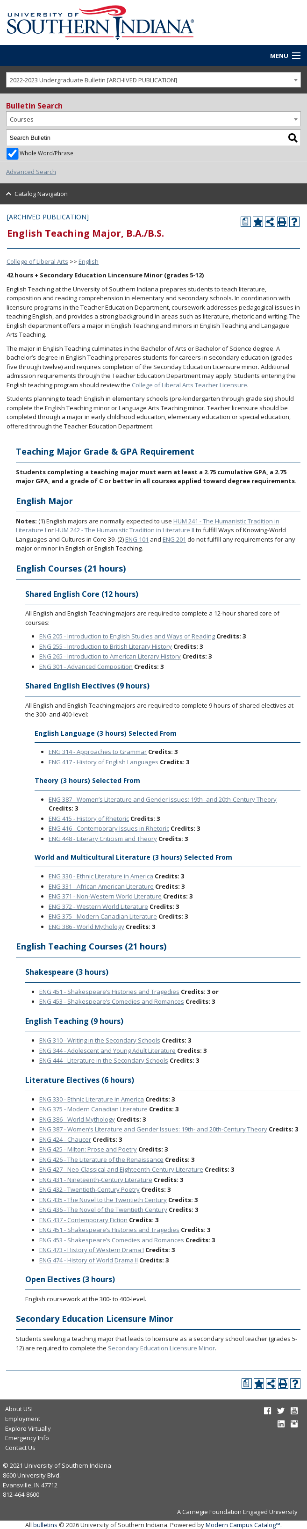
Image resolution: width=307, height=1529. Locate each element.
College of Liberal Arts (37, 261)
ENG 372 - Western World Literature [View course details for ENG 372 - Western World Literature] (98, 906)
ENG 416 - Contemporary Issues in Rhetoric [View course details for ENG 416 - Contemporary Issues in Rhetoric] (109, 828)
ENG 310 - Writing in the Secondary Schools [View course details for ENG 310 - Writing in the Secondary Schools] (99, 1040)
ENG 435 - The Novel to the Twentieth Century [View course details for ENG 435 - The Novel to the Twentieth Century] (103, 1200)
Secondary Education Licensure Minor (161, 1348)
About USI (19, 1409)
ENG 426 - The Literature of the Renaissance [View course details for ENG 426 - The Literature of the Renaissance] (101, 1159)
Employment (22, 1418)
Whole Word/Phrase (46, 153)
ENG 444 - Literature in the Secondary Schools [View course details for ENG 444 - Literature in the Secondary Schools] (103, 1060)
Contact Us (20, 1447)
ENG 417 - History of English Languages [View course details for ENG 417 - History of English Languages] (103, 762)
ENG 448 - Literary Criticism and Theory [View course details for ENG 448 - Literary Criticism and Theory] (103, 838)
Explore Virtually (28, 1428)
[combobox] (153, 79)
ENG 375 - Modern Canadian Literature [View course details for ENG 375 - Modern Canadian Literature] (103, 916)
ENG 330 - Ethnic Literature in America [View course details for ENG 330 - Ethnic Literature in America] (101, 876)
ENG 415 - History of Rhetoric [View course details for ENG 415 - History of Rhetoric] (89, 818)
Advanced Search (31, 171)
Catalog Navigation (41, 193)
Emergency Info (27, 1438)
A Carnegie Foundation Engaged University (237, 1511)
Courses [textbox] (22, 119)
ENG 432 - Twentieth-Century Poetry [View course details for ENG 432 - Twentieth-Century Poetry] (89, 1189)
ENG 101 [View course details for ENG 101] (137, 539)
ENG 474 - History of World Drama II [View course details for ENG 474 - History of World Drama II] (88, 1260)
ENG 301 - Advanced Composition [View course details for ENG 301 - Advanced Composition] (86, 666)
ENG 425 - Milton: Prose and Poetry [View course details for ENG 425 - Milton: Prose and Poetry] (88, 1149)
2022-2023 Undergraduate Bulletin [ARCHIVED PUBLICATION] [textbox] (93, 80)
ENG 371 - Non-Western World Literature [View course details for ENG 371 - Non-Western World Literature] (105, 896)
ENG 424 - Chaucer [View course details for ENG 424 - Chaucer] (65, 1139)
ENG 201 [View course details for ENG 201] (174, 539)
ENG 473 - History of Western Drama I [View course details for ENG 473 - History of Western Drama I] (91, 1250)
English (89, 261)
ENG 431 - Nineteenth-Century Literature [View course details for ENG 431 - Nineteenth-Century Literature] (95, 1179)
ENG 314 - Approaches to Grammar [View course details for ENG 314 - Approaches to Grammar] (98, 751)
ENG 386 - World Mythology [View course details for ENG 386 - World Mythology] (86, 926)
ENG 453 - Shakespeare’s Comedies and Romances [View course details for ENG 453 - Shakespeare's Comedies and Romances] (111, 1001)
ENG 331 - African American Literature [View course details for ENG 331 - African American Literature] (101, 886)
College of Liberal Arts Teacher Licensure (189, 385)
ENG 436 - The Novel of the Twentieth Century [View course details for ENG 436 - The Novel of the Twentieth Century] (103, 1209)
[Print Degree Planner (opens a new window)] (246, 222)
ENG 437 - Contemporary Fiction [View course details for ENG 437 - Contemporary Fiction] (83, 1220)
